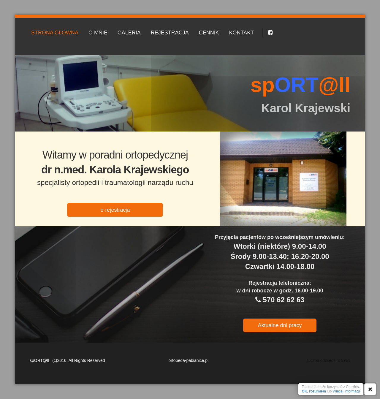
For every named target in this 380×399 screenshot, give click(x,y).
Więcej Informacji (346, 391)
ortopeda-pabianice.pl (189, 360)
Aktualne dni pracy (280, 325)
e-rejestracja (115, 210)
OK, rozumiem (314, 391)
